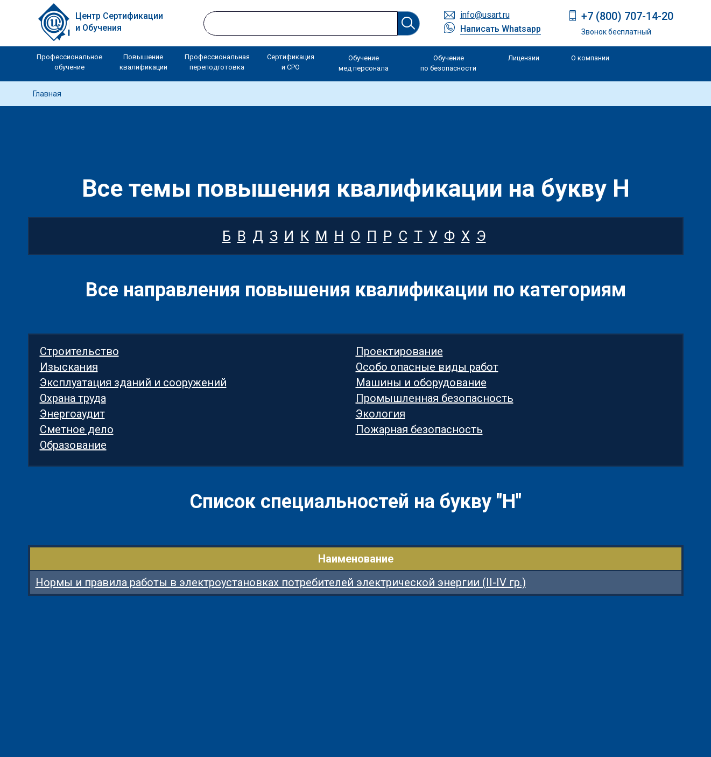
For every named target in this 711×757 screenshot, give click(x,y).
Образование (73, 445)
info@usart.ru (485, 15)
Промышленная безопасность (434, 398)
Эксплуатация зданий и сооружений (133, 382)
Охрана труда (73, 398)
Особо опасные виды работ (427, 367)
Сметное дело (77, 429)
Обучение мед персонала (364, 63)
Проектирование (399, 351)
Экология (380, 414)
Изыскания (69, 367)
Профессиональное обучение (69, 62)
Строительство (79, 351)
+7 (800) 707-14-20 (627, 16)
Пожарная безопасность (419, 429)
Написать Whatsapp (500, 29)
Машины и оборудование (421, 382)
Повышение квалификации (143, 62)
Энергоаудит (72, 414)
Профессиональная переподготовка (217, 62)
